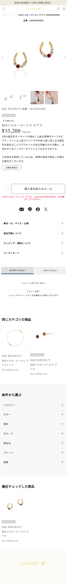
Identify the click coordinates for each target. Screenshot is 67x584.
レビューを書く (33, 291)
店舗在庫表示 (12, 167)
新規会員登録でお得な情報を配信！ (33, 2)
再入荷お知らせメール (38, 189)
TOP (4, 15)
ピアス (12, 15)
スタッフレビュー (50, 270)
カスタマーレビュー (17, 270)
